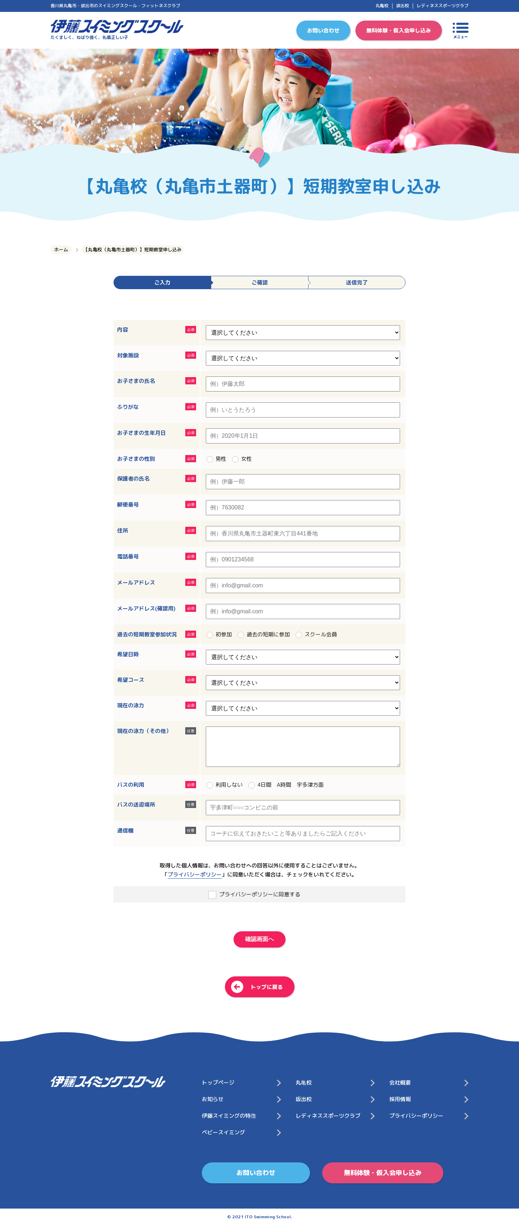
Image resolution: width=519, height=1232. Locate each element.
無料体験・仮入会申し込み (398, 30)
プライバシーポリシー (195, 882)
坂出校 (402, 6)
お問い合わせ (323, 30)
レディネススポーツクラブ (443, 6)
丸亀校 (382, 6)
